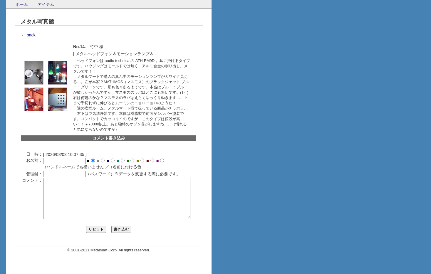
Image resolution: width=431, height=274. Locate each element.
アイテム (46, 4)
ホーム (22, 4)
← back (28, 35)
